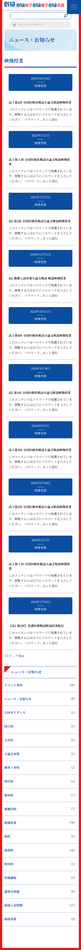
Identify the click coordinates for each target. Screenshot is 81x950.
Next (21, 656)
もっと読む (50, 119)
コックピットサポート (31, 24)
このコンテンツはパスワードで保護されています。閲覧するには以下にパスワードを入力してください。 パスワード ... (40, 115)
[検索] (65, 16)
